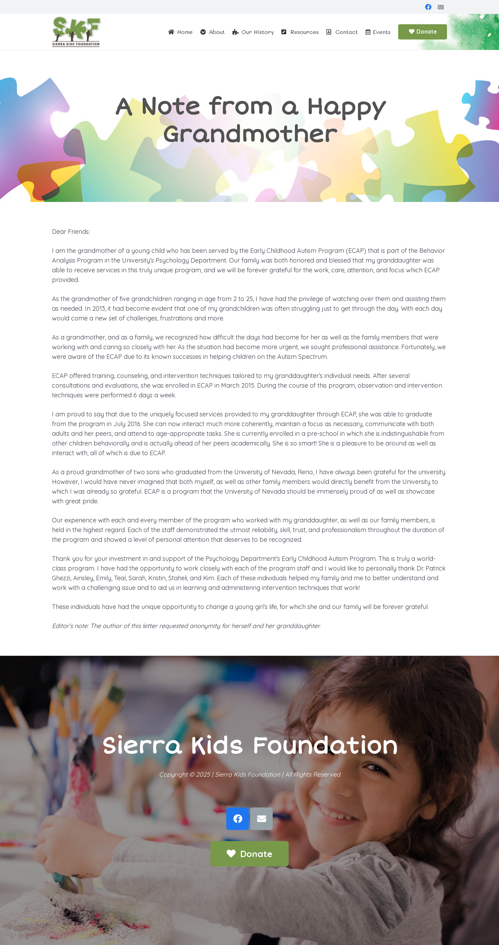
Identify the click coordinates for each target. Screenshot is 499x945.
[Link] (76, 31)
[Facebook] (428, 7)
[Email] (441, 7)
